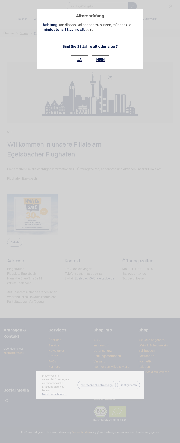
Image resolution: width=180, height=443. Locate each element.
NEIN (100, 59)
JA (79, 59)
